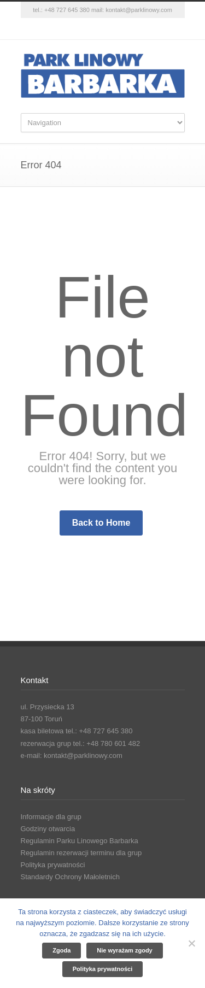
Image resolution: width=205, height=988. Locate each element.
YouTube (125, 29)
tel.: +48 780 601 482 (106, 743)
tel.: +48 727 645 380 (61, 10)
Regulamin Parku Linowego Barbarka (79, 841)
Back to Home (101, 522)
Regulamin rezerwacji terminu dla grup (81, 853)
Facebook (81, 29)
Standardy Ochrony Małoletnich (70, 877)
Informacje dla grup (51, 817)
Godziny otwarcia (48, 829)
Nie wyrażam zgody (124, 950)
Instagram (103, 29)
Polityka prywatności (53, 865)
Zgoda (61, 950)
